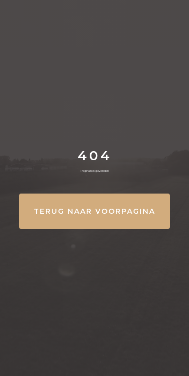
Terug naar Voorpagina (94, 211)
